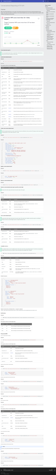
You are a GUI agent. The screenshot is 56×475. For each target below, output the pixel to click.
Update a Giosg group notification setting (50, 37)
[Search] (50, 1)
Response (48, 10)
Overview (46, 6)
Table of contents (48, 5)
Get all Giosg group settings (51, 31)
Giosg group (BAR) (49, 30)
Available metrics (48, 25)
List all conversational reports (50, 9)
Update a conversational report (50, 14)
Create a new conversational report (50, 12)
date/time (9, 111)
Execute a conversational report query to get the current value (50, 19)
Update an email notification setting (50, 46)
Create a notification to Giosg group (50, 34)
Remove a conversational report (50, 16)
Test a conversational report (50, 22)
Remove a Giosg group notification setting (50, 39)
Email (47, 40)
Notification (47, 27)
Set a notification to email (51, 44)
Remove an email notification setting (50, 48)
